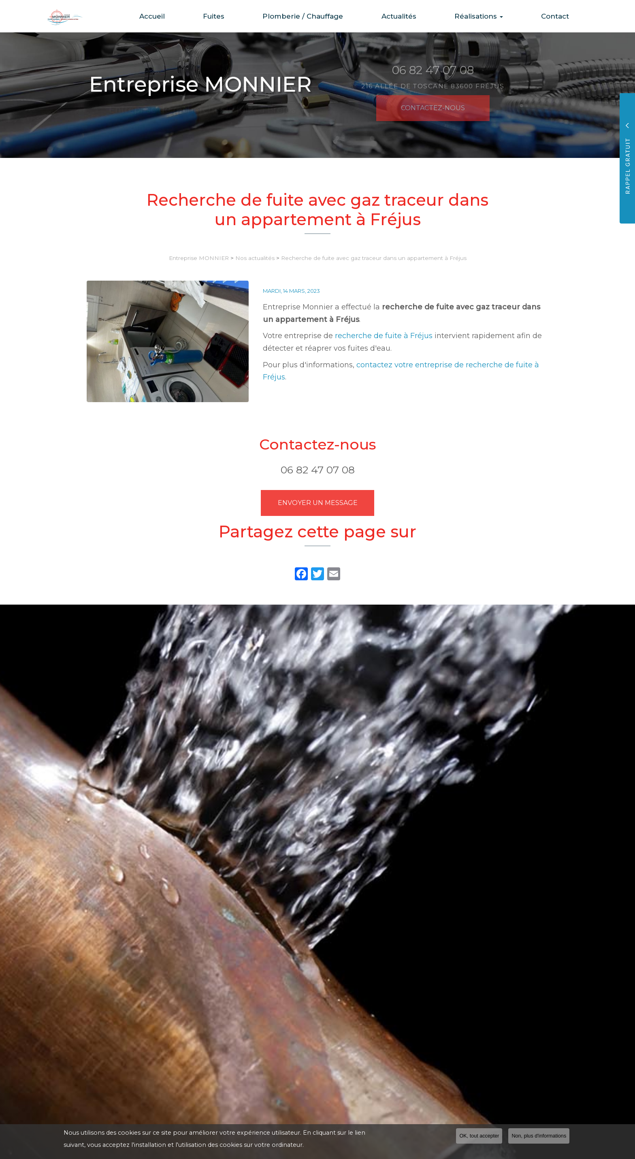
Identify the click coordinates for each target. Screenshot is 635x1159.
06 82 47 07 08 (318, 470)
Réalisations (485, 16)
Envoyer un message (318, 503)
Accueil (178, 16)
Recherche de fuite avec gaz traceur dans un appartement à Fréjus (374, 258)
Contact (557, 16)
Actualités (410, 16)
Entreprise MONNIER (199, 258)
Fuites (235, 16)
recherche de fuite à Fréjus (384, 335)
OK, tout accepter (479, 1136)
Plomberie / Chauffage (319, 16)
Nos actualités (255, 258)
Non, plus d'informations (538, 1136)
